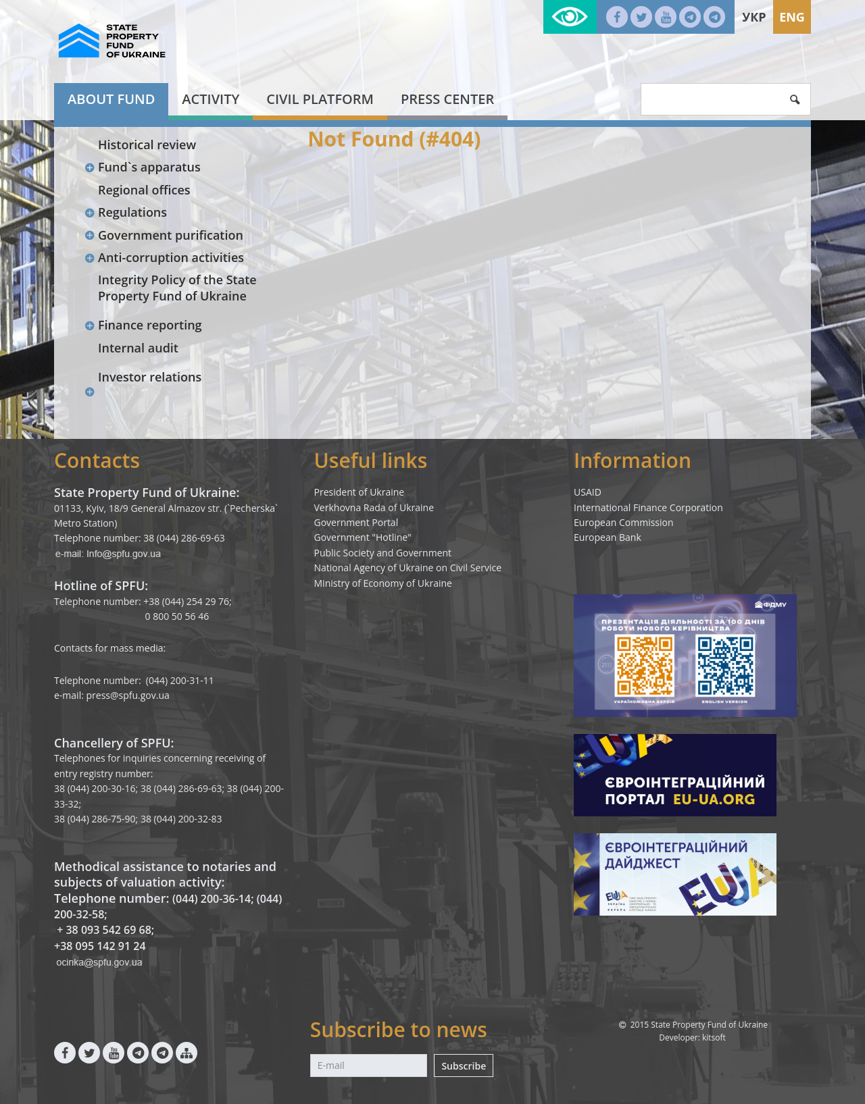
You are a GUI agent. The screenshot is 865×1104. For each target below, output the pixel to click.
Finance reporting (143, 325)
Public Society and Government (383, 552)
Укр (754, 17)
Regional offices (144, 190)
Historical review (147, 144)
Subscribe (463, 1065)
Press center (447, 99)
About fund (111, 99)
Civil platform (320, 99)
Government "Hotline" (363, 537)
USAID (587, 491)
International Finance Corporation (648, 507)
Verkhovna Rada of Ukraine (374, 507)
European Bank (607, 537)
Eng (792, 17)
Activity (210, 99)
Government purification (163, 235)
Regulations (125, 212)
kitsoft (714, 1037)
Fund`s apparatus (142, 167)
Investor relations (149, 377)
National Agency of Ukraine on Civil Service (408, 567)
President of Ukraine (359, 491)
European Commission (624, 522)
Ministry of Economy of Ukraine (383, 583)
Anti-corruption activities (164, 257)
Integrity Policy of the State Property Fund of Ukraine (177, 287)
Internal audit (138, 348)
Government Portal (356, 522)
